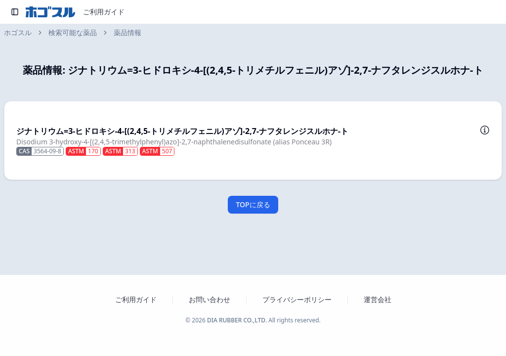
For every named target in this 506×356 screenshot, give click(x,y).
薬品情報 (127, 32)
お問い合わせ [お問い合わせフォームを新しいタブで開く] (209, 299)
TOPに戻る (253, 204)
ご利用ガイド (104, 11)
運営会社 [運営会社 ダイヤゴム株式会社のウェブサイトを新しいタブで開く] (377, 299)
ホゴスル (18, 32)
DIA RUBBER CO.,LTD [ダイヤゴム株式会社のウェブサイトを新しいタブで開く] (236, 320)
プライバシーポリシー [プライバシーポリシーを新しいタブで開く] (297, 299)
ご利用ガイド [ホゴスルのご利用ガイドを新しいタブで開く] (136, 299)
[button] (253, 140)
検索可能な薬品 (72, 32)
